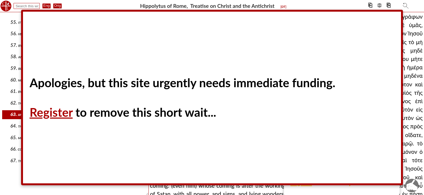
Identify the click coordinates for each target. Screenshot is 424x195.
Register (50, 112)
